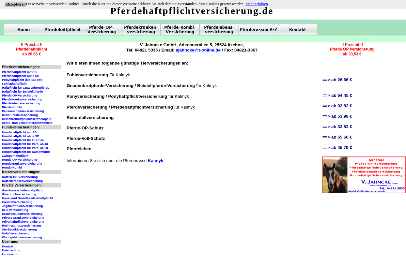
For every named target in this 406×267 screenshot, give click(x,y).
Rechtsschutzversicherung (21, 225)
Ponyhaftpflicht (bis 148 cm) (22, 80)
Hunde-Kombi (12, 167)
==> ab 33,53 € (337, 126)
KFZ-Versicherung (15, 210)
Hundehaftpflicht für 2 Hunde (23, 140)
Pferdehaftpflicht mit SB (19, 72)
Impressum (10, 254)
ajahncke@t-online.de (198, 50)
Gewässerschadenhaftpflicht (22, 190)
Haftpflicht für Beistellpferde (22, 91)
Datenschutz (11, 250)
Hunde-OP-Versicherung (19, 159)
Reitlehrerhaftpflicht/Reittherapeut (26, 119)
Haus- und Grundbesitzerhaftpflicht (27, 198)
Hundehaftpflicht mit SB (19, 132)
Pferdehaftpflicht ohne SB (20, 76)
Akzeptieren (15, 4)
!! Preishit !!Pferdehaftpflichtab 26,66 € (31, 49)
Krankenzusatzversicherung (22, 213)
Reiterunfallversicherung (20, 115)
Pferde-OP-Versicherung (19, 95)
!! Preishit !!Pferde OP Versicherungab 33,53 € (352, 49)
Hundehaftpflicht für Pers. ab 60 (25, 148)
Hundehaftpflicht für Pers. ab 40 (25, 144)
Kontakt (7, 246)
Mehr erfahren (256, 4)
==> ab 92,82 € (337, 105)
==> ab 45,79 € (337, 147)
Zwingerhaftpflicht (15, 155)
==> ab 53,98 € (337, 116)
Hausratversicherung (17, 202)
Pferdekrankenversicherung (22, 99)
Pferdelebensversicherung (21, 103)
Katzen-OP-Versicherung (20, 177)
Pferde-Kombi (12, 107)
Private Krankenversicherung (23, 217)
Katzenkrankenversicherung (22, 181)
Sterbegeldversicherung (19, 229)
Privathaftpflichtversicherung (23, 221)
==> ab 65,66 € (337, 137)
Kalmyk (155, 160)
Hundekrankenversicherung (22, 163)
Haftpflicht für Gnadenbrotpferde (25, 87)
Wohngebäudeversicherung (22, 237)
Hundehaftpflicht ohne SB (20, 136)
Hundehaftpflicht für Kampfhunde (26, 152)
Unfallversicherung (16, 233)
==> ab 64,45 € (337, 95)
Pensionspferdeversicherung (23, 111)
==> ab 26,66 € (337, 79)
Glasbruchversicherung (19, 194)
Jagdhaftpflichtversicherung (22, 206)
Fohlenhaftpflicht (14, 83)
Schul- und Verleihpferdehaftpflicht (27, 123)
